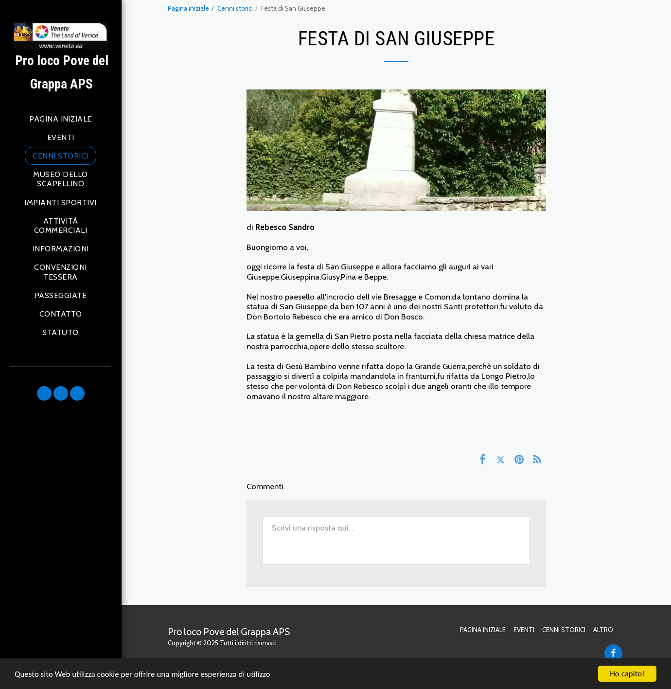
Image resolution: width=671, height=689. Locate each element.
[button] (44, 393)
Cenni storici (235, 8)
